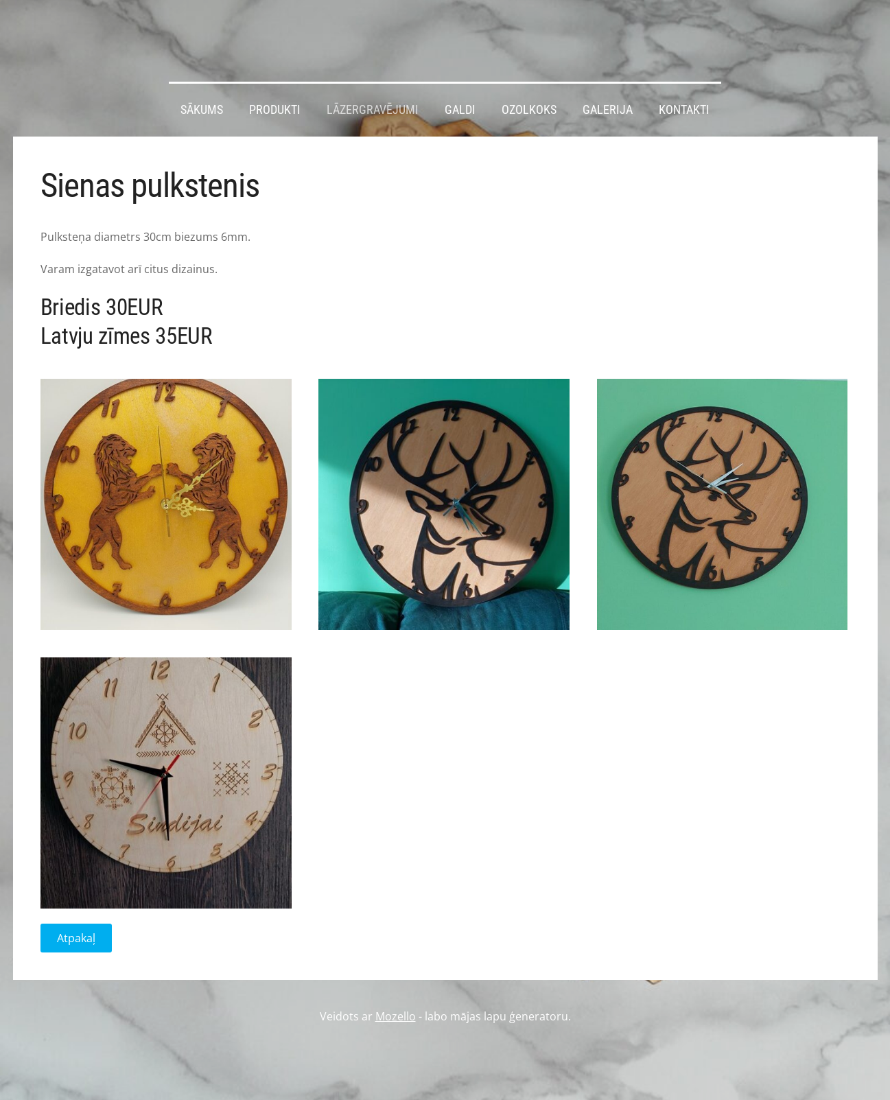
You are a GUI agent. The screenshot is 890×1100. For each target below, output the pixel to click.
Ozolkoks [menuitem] (529, 110)
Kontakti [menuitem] (684, 110)
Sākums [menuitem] (201, 110)
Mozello (395, 1016)
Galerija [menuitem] (608, 110)
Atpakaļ (76, 938)
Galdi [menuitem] (460, 110)
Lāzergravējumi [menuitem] (373, 110)
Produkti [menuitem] (275, 110)
